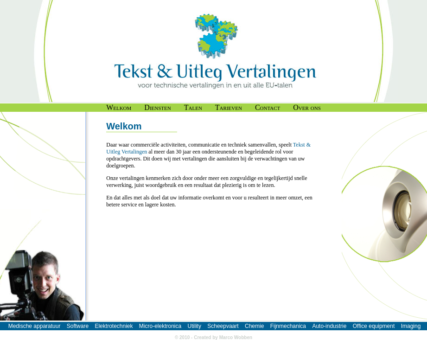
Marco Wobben (235, 337)
